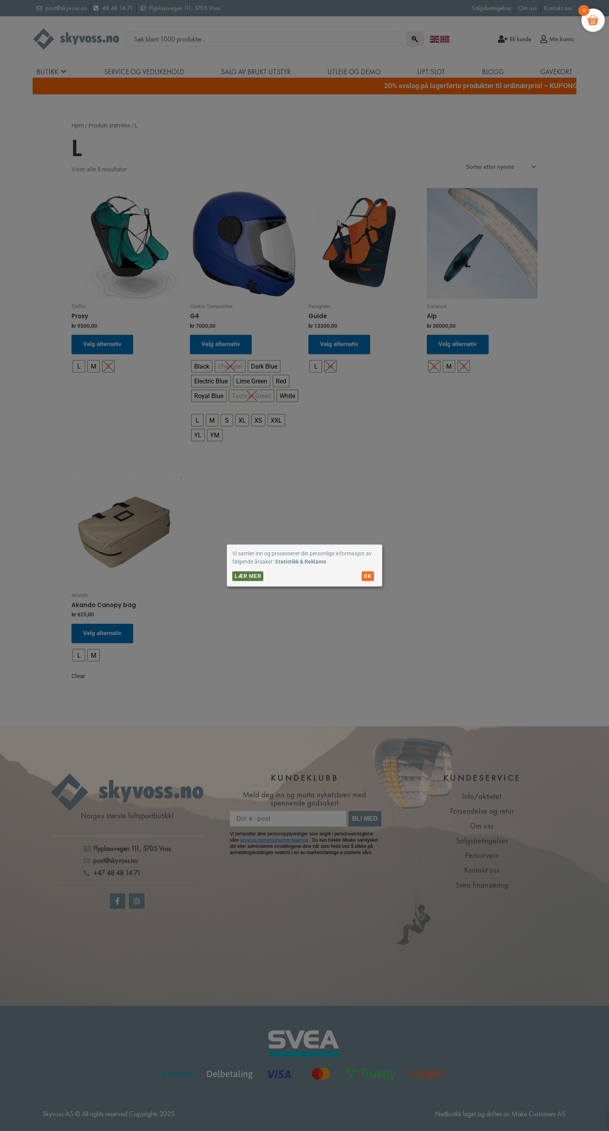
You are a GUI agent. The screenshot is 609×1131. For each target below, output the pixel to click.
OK (368, 576)
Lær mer (248, 576)
